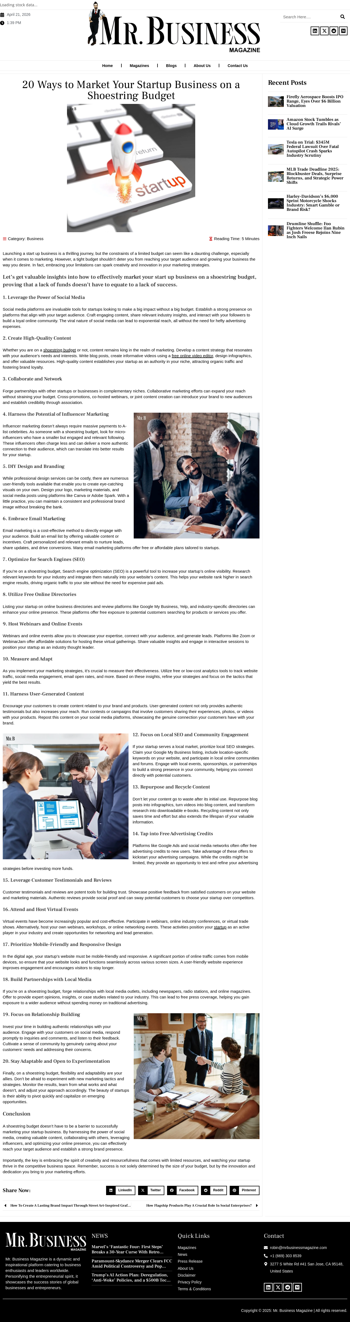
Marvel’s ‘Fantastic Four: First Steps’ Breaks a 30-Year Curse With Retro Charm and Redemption (127, 1249)
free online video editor (192, 355)
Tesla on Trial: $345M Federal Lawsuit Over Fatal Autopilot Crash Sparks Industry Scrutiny (313, 148)
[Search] (343, 16)
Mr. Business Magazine (293, 1310)
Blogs (171, 65)
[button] (120, 1190)
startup (220, 926)
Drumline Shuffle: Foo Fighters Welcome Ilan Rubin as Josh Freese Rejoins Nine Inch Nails (316, 230)
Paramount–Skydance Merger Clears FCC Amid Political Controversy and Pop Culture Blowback (132, 1263)
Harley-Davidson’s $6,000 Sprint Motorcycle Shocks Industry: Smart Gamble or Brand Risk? (313, 202)
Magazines (139, 65)
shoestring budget (59, 349)
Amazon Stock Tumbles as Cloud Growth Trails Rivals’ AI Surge (314, 124)
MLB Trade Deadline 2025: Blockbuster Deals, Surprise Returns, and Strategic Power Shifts (315, 175)
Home (107, 65)
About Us (202, 65)
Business (35, 238)
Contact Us (238, 65)
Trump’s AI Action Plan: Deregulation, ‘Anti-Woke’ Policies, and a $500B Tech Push (130, 1277)
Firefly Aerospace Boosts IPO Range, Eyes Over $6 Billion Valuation (315, 101)
